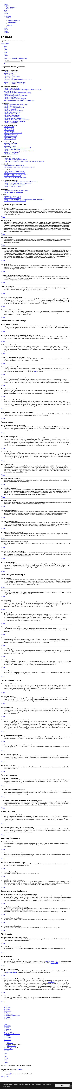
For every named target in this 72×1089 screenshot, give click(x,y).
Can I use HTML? (9, 128)
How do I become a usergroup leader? (14, 149)
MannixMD (19, 1069)
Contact (6, 55)
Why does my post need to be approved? (15, 121)
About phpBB (54, 963)
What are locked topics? (10, 137)
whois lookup (51, 982)
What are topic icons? (10, 139)
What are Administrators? (11, 143)
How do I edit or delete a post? (12, 106)
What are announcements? (11, 134)
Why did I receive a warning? (12, 116)
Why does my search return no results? (14, 173)
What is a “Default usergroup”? (12, 152)
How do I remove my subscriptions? (14, 186)
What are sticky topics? (10, 136)
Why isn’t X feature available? (12, 198)
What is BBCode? (9, 127)
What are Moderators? (10, 145)
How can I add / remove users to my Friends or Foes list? (19, 167)
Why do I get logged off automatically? (14, 82)
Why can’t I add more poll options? (13, 110)
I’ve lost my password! (10, 81)
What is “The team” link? (11, 154)
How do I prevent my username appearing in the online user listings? (22, 89)
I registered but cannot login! (12, 76)
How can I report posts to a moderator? (14, 118)
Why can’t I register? (9, 75)
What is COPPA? (8, 73)
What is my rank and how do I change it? (15, 98)
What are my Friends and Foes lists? (14, 165)
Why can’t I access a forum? (11, 113)
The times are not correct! (11, 91)
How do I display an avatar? (11, 97)
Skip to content (5, 43)
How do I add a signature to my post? (14, 107)
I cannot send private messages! (12, 158)
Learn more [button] (6, 1086)
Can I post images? (9, 131)
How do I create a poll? (10, 109)
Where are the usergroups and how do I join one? (17, 148)
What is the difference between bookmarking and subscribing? (21, 181)
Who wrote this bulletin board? (12, 196)
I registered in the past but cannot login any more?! (18, 79)
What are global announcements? (13, 133)
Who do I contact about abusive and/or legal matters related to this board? (24, 199)
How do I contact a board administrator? (15, 201)
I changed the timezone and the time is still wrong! (17, 92)
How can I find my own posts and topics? (15, 177)
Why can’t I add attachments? (12, 115)
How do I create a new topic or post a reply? (16, 104)
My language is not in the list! (12, 94)
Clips (5, 49)
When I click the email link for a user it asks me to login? (19, 100)
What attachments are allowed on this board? (16, 190)
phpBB (35, 371)
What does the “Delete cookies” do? (14, 84)
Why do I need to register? (11, 72)
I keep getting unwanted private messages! (15, 159)
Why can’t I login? (9, 78)
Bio (5, 48)
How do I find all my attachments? (13, 192)
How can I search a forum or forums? (14, 171)
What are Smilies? (9, 130)
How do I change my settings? (12, 88)
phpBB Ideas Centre (11, 972)
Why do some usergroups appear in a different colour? (18, 151)
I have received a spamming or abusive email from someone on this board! (24, 161)
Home (5, 46)
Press (5, 52)
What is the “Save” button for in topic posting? (16, 119)
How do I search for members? (12, 176)
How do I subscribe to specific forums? (14, 184)
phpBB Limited (50, 961)
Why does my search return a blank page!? (15, 174)
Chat (5, 54)
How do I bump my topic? (11, 122)
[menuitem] (6, 4)
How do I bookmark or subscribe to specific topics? (18, 183)
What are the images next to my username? (15, 95)
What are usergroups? (10, 146)
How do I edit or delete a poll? (12, 112)
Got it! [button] (62, 1085)
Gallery (6, 51)
